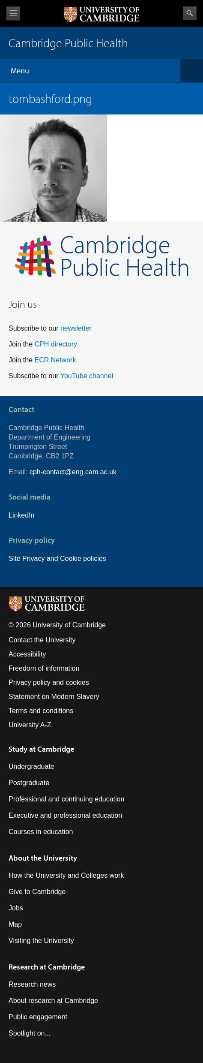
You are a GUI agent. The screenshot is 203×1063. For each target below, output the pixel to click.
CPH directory (55, 344)
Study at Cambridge (41, 749)
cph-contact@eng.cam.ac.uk (73, 472)
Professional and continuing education (66, 799)
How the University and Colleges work (66, 875)
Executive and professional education (65, 815)
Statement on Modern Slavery (54, 696)
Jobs (16, 908)
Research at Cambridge (47, 967)
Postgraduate (29, 782)
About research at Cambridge (53, 1000)
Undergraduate (31, 766)
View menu (13, 13)
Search (190, 13)
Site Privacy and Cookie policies (57, 558)
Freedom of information (44, 668)
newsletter (76, 328)
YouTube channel (86, 375)
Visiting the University (41, 940)
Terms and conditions (41, 710)
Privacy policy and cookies (49, 682)
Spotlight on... (30, 1033)
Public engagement (38, 1017)
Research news (32, 984)
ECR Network (55, 360)
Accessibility (27, 654)
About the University (43, 858)
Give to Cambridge (37, 891)
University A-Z (30, 725)
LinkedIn (22, 515)
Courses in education (41, 831)
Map (15, 924)
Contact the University (42, 640)
